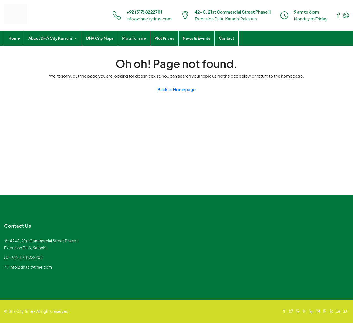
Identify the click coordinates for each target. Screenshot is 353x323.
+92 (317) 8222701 (144, 11)
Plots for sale (134, 38)
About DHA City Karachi (50, 38)
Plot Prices (164, 38)
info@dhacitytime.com (149, 18)
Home (14, 38)
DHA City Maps (100, 38)
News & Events (196, 38)
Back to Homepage (176, 89)
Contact (226, 38)
